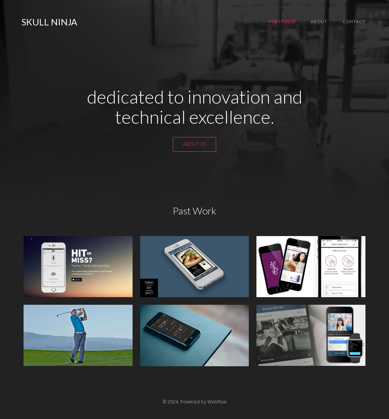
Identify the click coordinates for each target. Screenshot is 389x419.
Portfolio (282, 21)
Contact (354, 21)
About (319, 21)
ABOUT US (194, 144)
